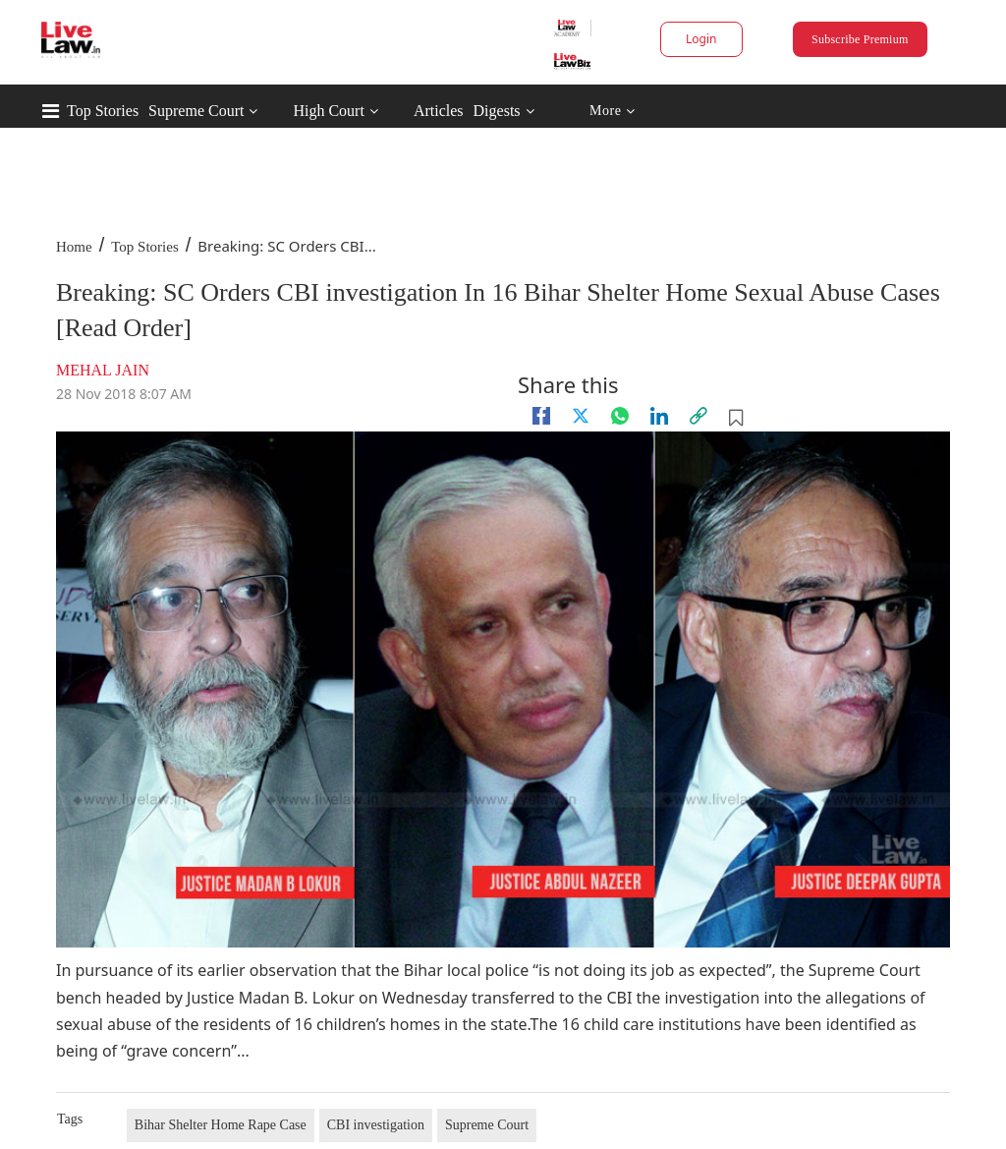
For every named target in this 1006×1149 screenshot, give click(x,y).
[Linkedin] (659, 416)
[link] (698, 416)
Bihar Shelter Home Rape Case (221, 1125)
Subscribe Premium (859, 39)
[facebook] (541, 416)
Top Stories (103, 110)
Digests (497, 110)
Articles (439, 110)
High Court (328, 110)
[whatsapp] (620, 416)
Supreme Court (196, 110)
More (612, 111)
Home (74, 247)
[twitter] (580, 416)
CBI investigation (375, 1125)
